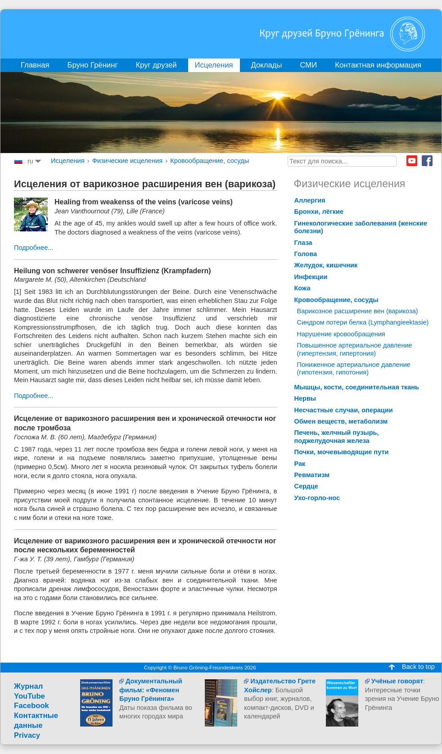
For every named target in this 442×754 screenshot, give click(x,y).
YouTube (29, 696)
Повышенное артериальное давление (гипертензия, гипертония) (354, 349)
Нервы (305, 398)
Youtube (411, 160)
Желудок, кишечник (326, 265)
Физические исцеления (127, 160)
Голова (305, 253)
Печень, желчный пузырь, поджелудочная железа (336, 436)
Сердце (306, 486)
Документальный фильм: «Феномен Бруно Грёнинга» (150, 689)
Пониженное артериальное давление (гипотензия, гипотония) (353, 368)
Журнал (28, 686)
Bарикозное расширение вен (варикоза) (357, 311)
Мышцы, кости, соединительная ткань (356, 387)
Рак (300, 463)
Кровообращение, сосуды (209, 160)
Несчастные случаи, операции (343, 410)
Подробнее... (33, 247)
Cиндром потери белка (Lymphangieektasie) (363, 322)
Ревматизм (311, 475)
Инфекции (311, 276)
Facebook (427, 160)
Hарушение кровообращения (341, 334)
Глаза (303, 242)
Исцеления (68, 160)
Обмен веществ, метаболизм (341, 421)
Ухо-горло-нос (317, 497)
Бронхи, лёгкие (319, 211)
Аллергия (309, 200)
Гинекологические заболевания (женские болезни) (361, 227)
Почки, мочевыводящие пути (341, 452)
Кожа (302, 288)
